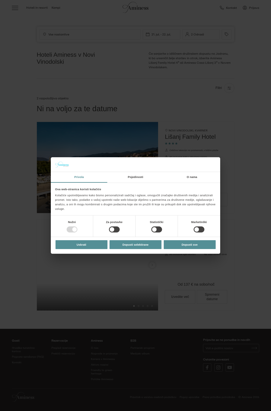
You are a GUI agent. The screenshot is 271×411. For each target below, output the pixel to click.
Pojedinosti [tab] (135, 177)
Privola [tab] (79, 177)
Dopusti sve (190, 244)
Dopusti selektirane (135, 244)
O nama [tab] (192, 177)
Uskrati (81, 244)
